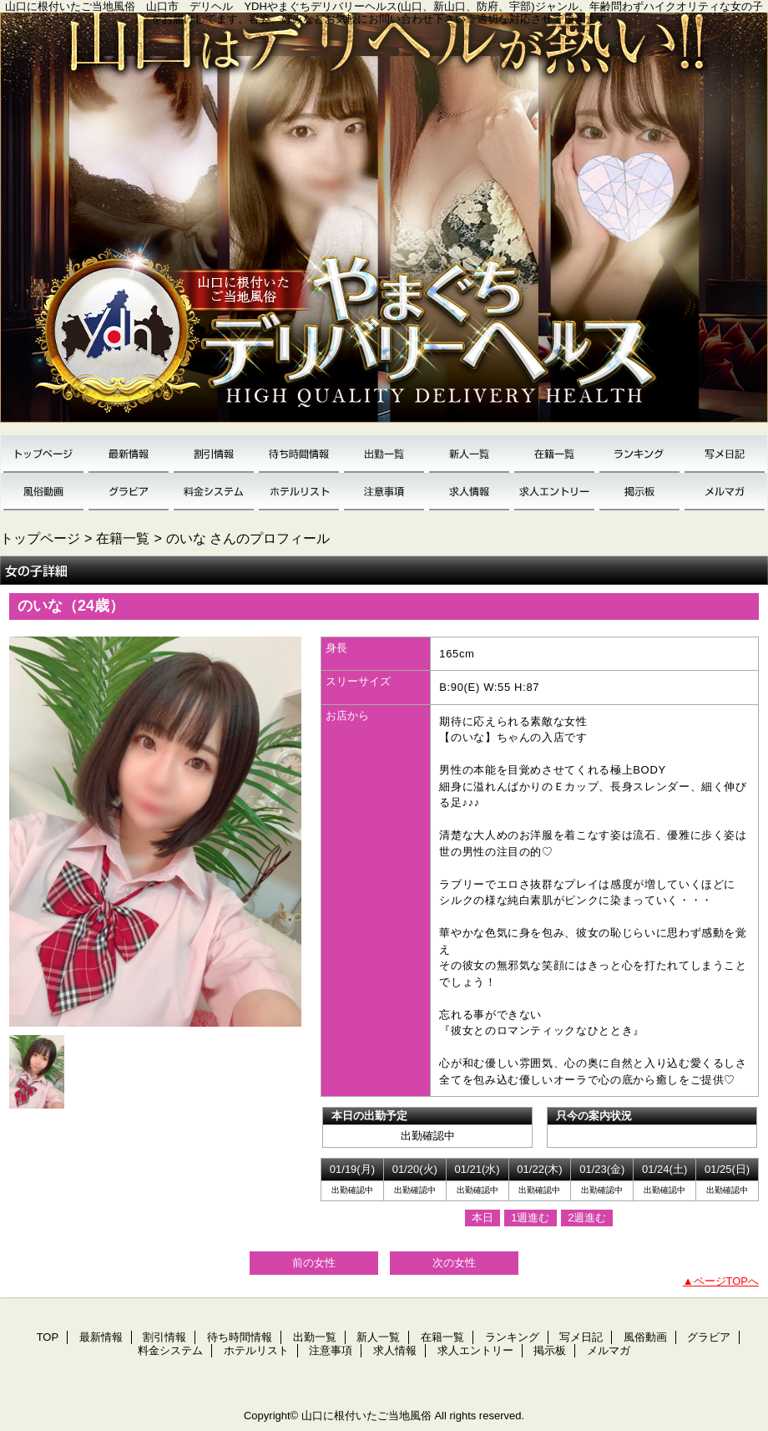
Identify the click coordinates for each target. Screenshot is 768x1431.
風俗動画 (43, 491)
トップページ (40, 538)
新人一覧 (469, 454)
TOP (43, 454)
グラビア (128, 491)
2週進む (587, 1217)
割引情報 (213, 454)
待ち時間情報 (298, 454)
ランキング (639, 454)
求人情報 (469, 491)
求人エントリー (554, 491)
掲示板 (639, 491)
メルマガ (724, 491)
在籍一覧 (554, 454)
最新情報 (128, 454)
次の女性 (454, 1262)
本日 (482, 1217)
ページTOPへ (727, 1281)
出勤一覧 (384, 454)
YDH (384, 224)
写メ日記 (724, 454)
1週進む (530, 1217)
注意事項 (384, 491)
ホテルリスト (298, 491)
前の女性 (314, 1262)
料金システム (213, 491)
